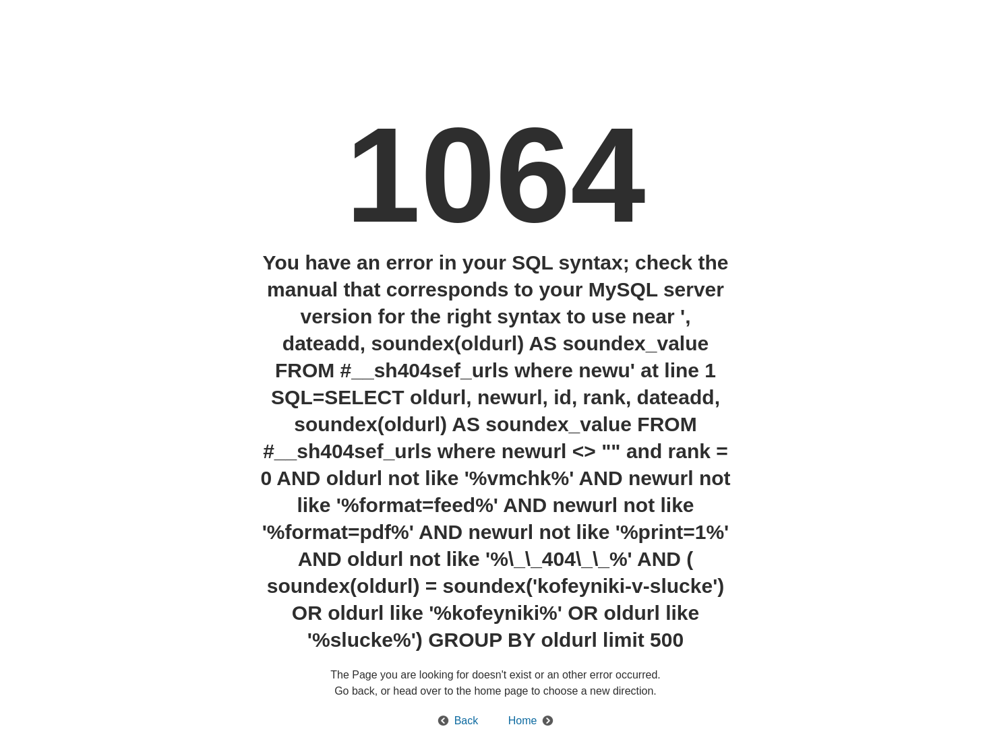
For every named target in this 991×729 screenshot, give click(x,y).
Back (466, 720)
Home (522, 720)
